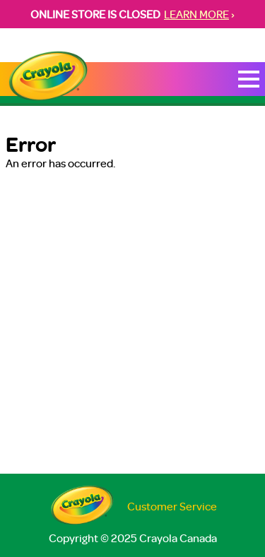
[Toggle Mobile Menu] (248, 79)
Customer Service (172, 506)
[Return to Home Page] (48, 77)
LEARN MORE (196, 14)
